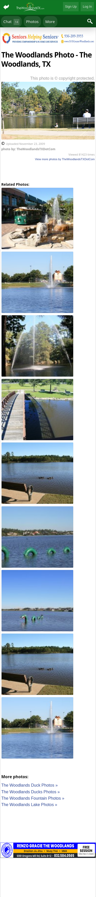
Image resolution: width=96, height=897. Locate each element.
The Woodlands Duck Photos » (29, 785)
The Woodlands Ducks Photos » (30, 792)
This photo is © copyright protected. (62, 78)
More (50, 21)
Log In (87, 6)
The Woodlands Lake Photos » (29, 804)
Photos (32, 21)
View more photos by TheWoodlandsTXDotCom (65, 159)
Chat (11, 22)
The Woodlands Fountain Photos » (32, 798)
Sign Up (71, 6)
